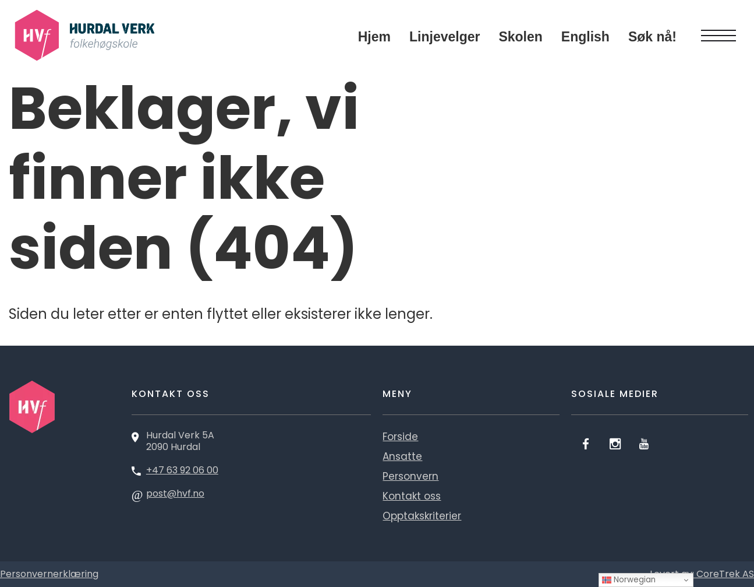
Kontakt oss (412, 496)
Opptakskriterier (422, 516)
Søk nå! (652, 36)
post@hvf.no (175, 493)
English (585, 36)
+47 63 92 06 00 (182, 470)
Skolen (520, 36)
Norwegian (629, 579)
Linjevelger (444, 36)
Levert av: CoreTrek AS (702, 574)
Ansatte (402, 456)
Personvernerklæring (49, 574)
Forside (400, 437)
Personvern (410, 476)
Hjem (374, 36)
